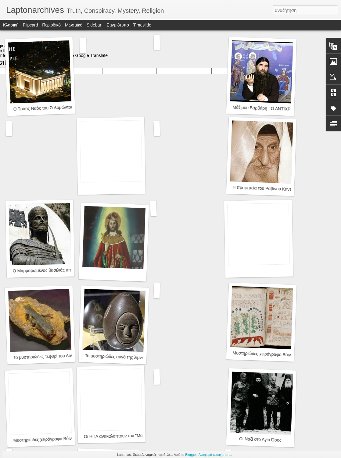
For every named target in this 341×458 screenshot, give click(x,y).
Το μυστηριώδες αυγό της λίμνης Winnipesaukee (131, 357)
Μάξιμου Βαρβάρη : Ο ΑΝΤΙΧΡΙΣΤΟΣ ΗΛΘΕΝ (275, 109)
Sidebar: (94, 25)
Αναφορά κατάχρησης (215, 454)
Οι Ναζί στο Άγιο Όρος (260, 439)
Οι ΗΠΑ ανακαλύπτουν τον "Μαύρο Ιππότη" (125, 436)
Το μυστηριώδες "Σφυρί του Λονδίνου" (49, 356)
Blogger (190, 454)
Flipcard (30, 25)
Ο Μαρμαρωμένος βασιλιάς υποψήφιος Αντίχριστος (61, 270)
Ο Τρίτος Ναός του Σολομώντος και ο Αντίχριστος (59, 108)
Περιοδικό (51, 25)
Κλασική (11, 25)
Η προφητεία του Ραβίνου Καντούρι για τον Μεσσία (280, 189)
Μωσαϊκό (73, 25)
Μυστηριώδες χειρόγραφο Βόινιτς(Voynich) (272, 354)
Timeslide (142, 25)
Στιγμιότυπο (118, 25)
